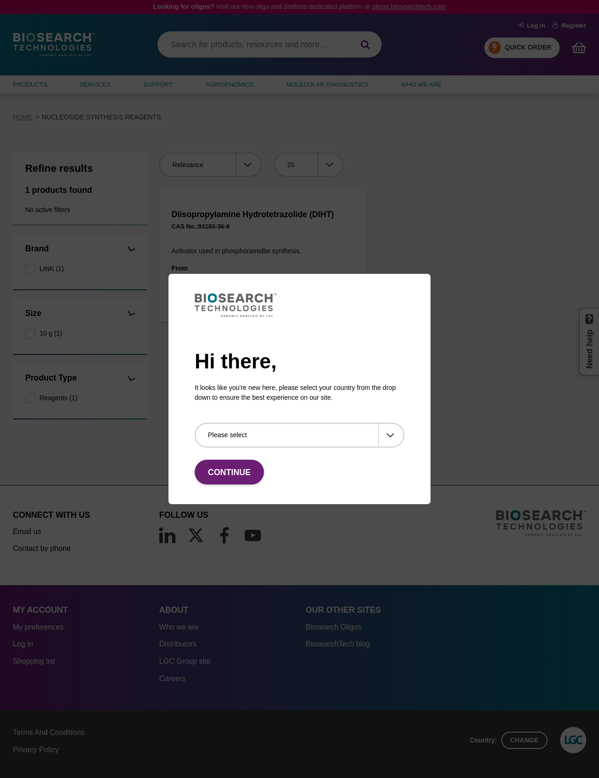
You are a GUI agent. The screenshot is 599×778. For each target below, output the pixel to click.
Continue (229, 472)
